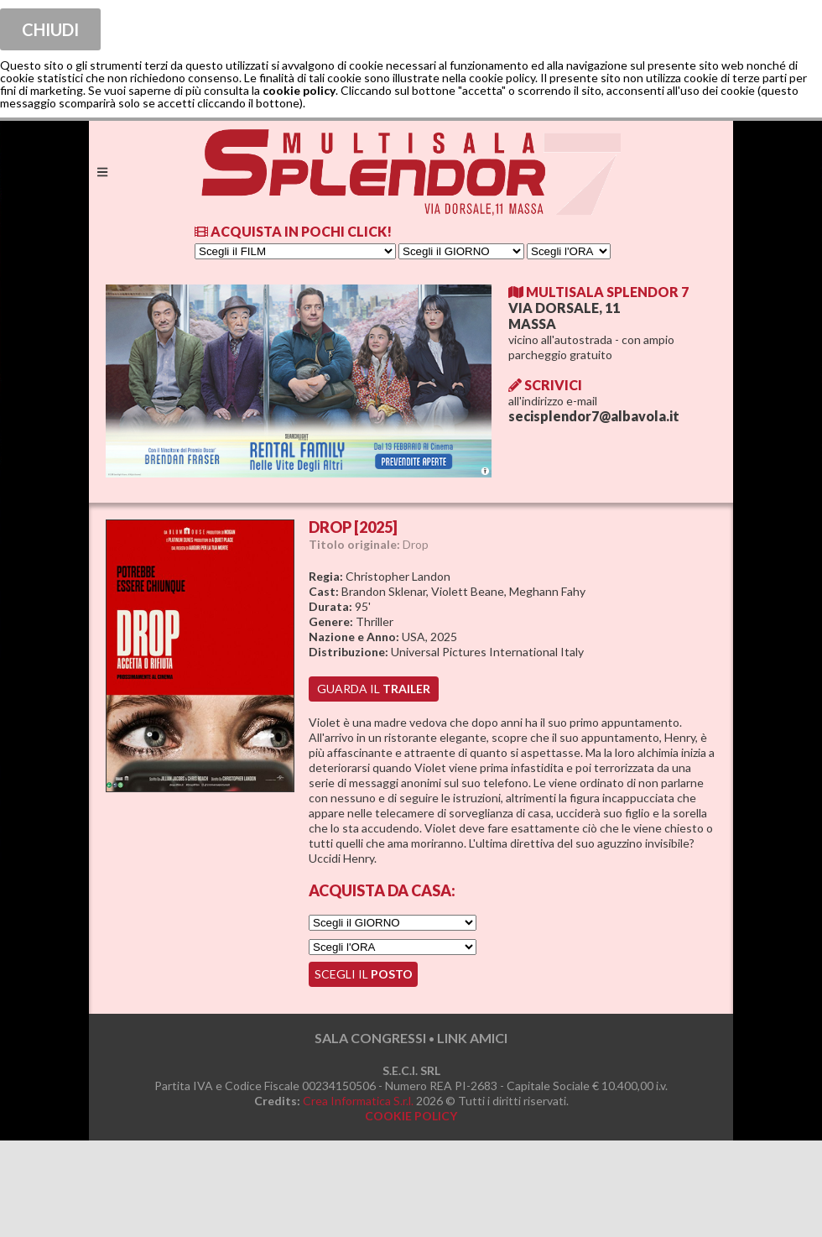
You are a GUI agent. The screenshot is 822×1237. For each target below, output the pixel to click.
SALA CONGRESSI (370, 1038)
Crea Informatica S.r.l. (358, 1100)
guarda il (373, 688)
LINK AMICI (472, 1038)
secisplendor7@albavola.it (593, 416)
